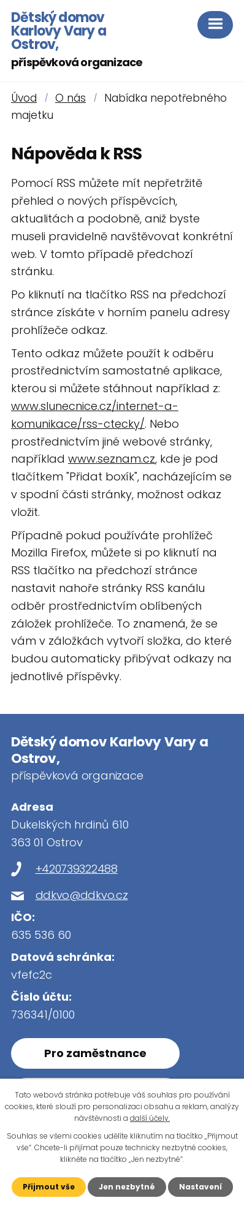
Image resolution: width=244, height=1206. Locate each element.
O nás (70, 98)
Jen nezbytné (127, 1186)
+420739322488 (77, 868)
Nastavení (200, 1186)
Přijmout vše (49, 1186)
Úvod (24, 98)
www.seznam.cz (111, 458)
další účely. (150, 1118)
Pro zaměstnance (95, 1053)
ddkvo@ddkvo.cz (82, 895)
